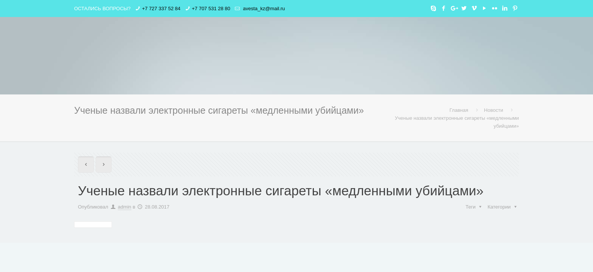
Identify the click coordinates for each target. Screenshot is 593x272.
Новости (493, 110)
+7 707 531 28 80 (211, 8)
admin (124, 207)
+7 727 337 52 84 (161, 8)
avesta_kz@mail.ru (263, 8)
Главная (459, 110)
